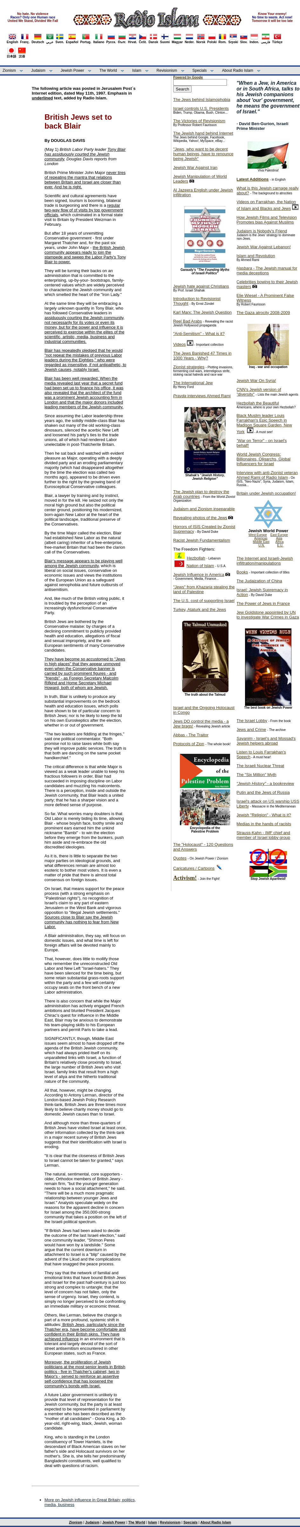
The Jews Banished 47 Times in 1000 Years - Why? (202, 355)
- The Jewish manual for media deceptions (266, 270)
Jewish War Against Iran (195, 167)
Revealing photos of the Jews (200, 517)
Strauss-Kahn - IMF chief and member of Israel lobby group (263, 835)
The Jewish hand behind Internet (203, 133)
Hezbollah (196, 558)
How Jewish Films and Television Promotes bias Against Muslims (266, 219)
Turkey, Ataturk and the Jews (199, 609)
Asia (279, 538)
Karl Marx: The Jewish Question (202, 312)
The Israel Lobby (251, 720)
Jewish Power (72, 70)
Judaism (38, 70)
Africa (280, 542)
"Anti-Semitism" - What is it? (199, 333)
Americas (261, 538)
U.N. (261, 545)
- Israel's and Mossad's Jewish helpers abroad (266, 741)
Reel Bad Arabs (187, 321)
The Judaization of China (259, 581)
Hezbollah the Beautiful (257, 403)
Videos (179, 344)
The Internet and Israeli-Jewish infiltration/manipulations (264, 561)
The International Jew (193, 382)
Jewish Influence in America (198, 574)
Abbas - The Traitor (190, 735)
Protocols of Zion (188, 743)
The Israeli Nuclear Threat (260, 765)
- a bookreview (265, 783)
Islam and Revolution (255, 255)
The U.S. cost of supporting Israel (204, 600)
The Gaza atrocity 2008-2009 (263, 312)
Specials (199, 70)
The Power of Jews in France (263, 603)
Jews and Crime (251, 729)
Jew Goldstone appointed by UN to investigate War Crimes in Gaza (267, 615)
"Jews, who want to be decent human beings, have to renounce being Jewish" (203, 154)
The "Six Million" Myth (256, 774)
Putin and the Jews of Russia (263, 792)
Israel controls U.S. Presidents (201, 108)
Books (242, 572)
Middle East (261, 542)
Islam (136, 70)
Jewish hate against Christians (201, 286)
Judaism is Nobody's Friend (261, 231)
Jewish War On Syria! (256, 380)
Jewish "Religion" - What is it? (263, 815)
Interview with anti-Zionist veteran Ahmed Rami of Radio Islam (267, 475)
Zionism (9, 70)
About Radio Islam (237, 70)
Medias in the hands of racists (263, 823)
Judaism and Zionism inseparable (204, 508)
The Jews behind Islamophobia (201, 99)
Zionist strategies (188, 367)
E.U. (280, 545)
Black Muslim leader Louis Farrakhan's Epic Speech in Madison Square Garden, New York (264, 423)
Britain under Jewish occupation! (266, 493)
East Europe (279, 535)
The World (108, 70)
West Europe (258, 535)
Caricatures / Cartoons (194, 868)
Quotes (180, 858)
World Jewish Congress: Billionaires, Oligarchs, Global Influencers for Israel (263, 459)
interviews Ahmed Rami (202, 395)
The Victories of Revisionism (199, 120)
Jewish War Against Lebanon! (263, 246)
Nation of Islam (200, 565)
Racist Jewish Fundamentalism (201, 540)
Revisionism (167, 70)
